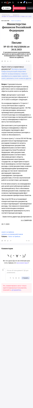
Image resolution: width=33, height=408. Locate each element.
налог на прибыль (8, 232)
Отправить (25, 278)
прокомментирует (23, 263)
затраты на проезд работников (12, 234)
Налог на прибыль (14, 236)
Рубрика (4, 236)
